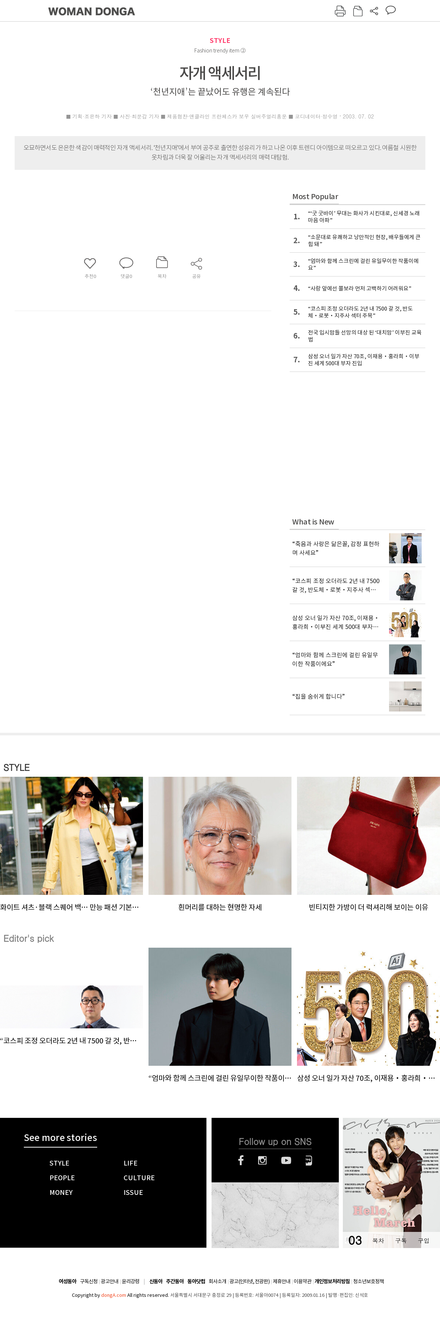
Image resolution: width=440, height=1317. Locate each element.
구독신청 (89, 1281)
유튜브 (286, 1160)
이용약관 (302, 1281)
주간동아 (175, 1281)
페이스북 (240, 1160)
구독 (401, 1240)
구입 (423, 1240)
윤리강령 (130, 1281)
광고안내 (109, 1281)
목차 (378, 1240)
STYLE (220, 40)
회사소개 (217, 1281)
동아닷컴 (196, 1281)
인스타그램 (262, 1160)
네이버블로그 (309, 1160)
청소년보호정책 (368, 1281)
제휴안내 (281, 1281)
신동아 (155, 1281)
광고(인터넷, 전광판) (250, 1281)
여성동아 (67, 1281)
